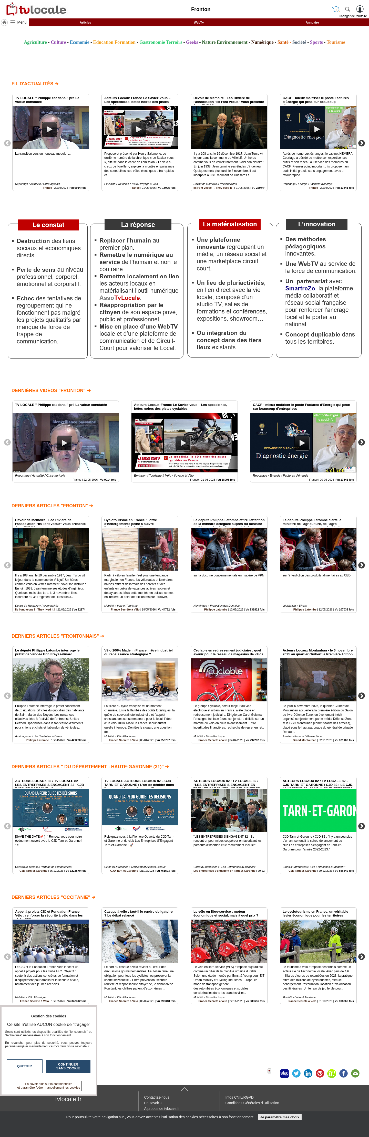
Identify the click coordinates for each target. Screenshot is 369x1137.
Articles (85, 22)
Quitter (24, 1066)
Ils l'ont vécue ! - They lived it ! (213, 187)
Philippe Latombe (215, 609)
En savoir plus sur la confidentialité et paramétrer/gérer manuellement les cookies (48, 1085)
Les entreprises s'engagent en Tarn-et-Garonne (224, 870)
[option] (50, 142)
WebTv (199, 22)
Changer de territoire (353, 16)
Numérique (262, 42)
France (47, 187)
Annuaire (312, 22)
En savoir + (153, 1103)
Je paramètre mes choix (279, 1117)
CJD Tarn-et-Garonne (33, 870)
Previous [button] (7, 142)
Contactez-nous (156, 1097)
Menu (22, 22)
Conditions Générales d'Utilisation (252, 1103)
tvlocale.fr (68, 1099)
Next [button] (361, 142)
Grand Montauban (304, 740)
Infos (239, 1097)
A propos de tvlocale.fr (162, 1109)
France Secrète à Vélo (125, 609)
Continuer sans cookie (68, 1066)
